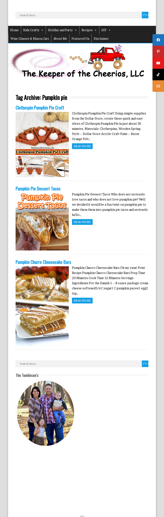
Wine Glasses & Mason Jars (29, 38)
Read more (82, 146)
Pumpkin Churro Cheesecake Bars (43, 262)
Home (14, 30)
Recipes (89, 30)
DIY (106, 30)
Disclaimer (101, 38)
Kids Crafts (33, 30)
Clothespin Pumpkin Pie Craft (40, 107)
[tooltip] (158, 40)
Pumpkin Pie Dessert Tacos (38, 188)
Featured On (80, 38)
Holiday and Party (62, 30)
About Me (60, 38)
